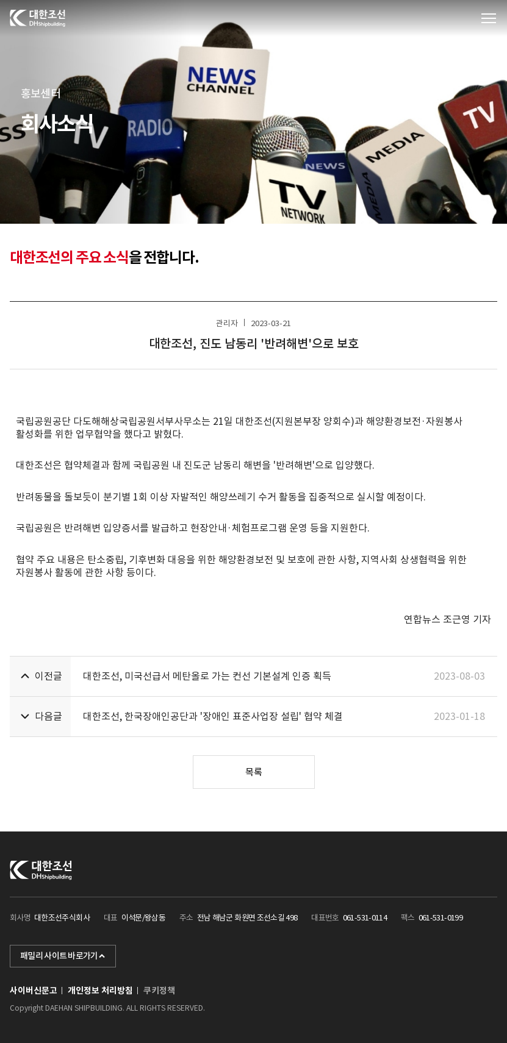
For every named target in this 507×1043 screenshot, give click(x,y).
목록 (253, 772)
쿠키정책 (159, 990)
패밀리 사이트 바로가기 (63, 955)
